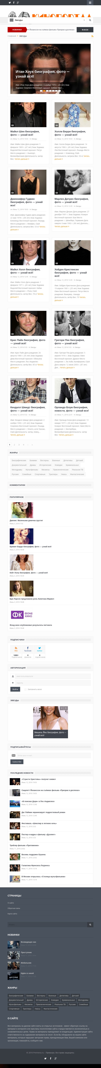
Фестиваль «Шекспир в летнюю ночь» (39, 823)
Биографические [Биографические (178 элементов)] (19, 460)
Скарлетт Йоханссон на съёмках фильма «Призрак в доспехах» (54, 30)
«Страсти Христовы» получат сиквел (39, 779)
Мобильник (26, 963)
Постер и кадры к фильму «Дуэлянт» (39, 834)
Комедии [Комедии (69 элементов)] (58, 465)
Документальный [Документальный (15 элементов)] (19, 465)
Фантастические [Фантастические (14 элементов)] (77, 474)
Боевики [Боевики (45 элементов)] (33, 460)
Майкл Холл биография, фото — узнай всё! (25, 271)
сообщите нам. (36, 1040)
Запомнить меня (33, 689)
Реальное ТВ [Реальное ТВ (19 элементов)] (77, 470)
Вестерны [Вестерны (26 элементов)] (44, 460)
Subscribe (16, 761)
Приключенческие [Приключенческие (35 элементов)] (61, 470)
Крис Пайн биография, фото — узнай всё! (27, 341)
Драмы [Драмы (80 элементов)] (33, 465)
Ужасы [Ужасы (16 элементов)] (64, 474)
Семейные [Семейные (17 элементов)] (26, 474)
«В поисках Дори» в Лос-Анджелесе (38, 801)
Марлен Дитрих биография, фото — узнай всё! (72, 200)
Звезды (34, 139)
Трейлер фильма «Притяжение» (24, 845)
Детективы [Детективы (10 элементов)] (68, 460)
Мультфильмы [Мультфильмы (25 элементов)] (32, 470)
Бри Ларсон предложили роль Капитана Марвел (32, 599)
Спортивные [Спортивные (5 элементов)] (40, 474)
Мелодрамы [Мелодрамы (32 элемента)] (17, 470)
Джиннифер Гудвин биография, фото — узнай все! (26, 202)
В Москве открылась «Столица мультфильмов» (43, 876)
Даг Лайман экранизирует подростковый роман (43, 812)
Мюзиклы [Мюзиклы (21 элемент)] (46, 470)
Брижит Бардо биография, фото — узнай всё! (31, 546)
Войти (15, 689)
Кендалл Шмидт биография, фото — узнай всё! (27, 409)
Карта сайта (12, 913)
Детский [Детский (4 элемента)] (79, 460)
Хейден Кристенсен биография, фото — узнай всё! (71, 273)
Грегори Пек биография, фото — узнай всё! (70, 341)
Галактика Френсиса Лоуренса (36, 865)
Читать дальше (22, 159)
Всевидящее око (28, 942)
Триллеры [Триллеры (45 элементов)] (53, 474)
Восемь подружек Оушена (34, 854)
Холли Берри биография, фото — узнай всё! (70, 133)
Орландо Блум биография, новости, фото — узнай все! (72, 409)
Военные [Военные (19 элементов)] (56, 460)
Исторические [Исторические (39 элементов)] (45, 465)
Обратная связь (14, 908)
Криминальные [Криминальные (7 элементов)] (72, 465)
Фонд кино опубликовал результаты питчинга (31, 625)
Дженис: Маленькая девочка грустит (26, 520)
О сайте (11, 903)
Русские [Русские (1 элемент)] (15, 474)
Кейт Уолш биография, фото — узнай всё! (29, 572)
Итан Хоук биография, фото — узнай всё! (43, 74)
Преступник (26, 952)
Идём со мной (27, 973)
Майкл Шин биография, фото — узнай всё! (25, 133)
